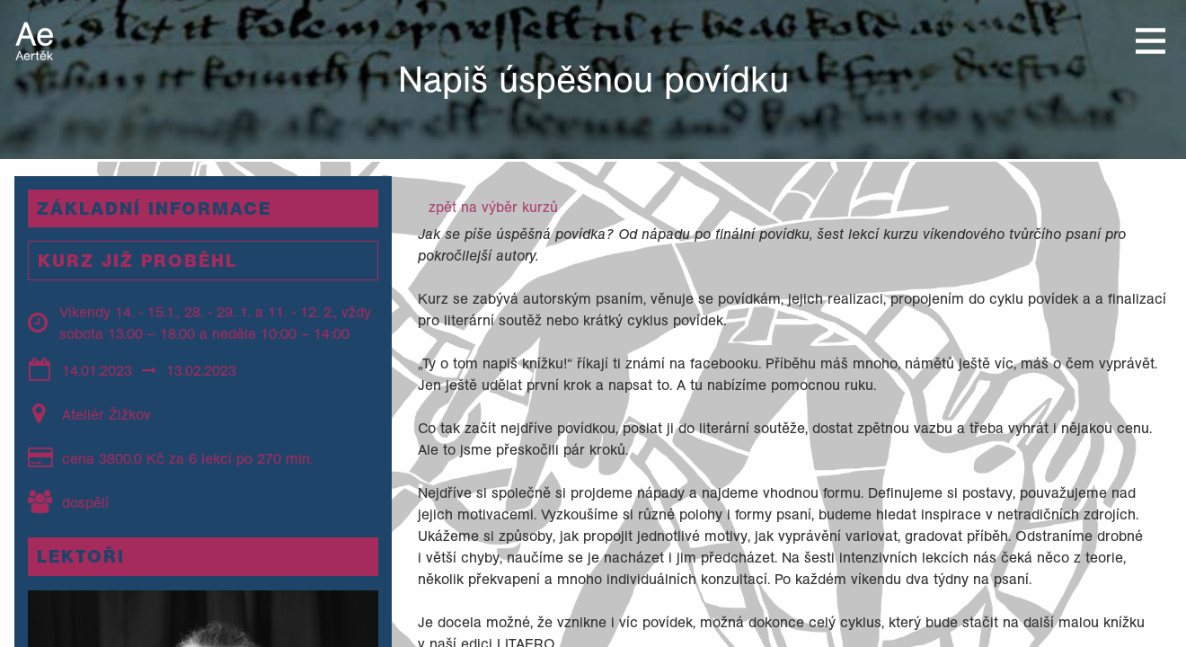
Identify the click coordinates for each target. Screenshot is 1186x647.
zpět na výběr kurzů (493, 207)
